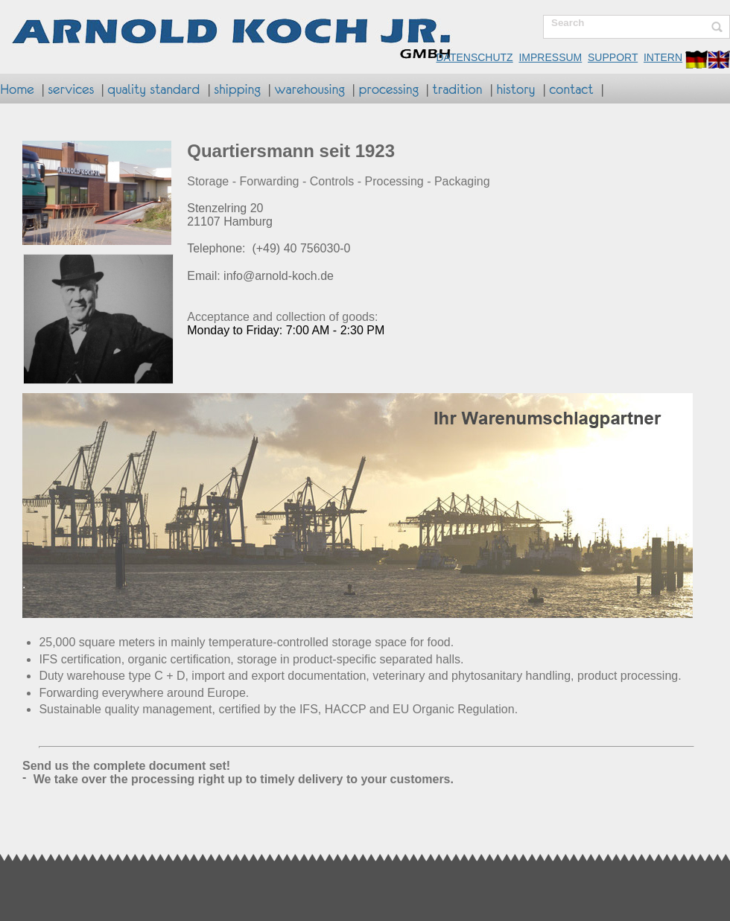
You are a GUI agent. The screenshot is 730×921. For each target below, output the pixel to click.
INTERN (663, 57)
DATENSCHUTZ (474, 57)
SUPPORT (613, 57)
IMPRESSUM (550, 57)
